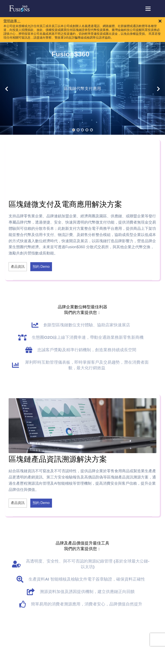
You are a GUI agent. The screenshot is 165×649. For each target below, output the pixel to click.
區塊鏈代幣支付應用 (80, 88)
